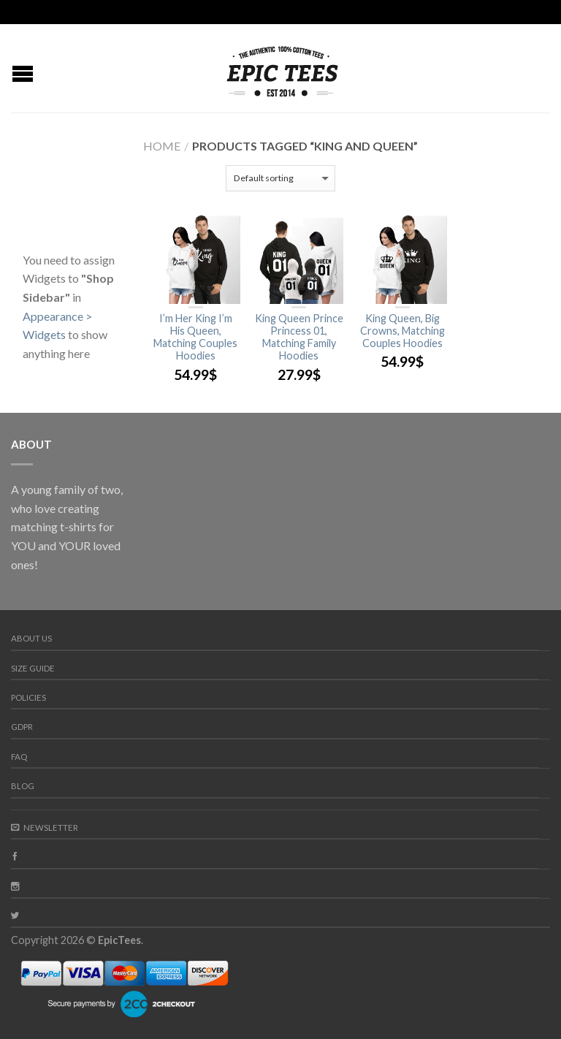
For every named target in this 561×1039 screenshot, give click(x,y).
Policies (28, 697)
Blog (22, 786)
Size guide (33, 668)
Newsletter (44, 827)
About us (31, 638)
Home (161, 146)
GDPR (22, 726)
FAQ (19, 756)
